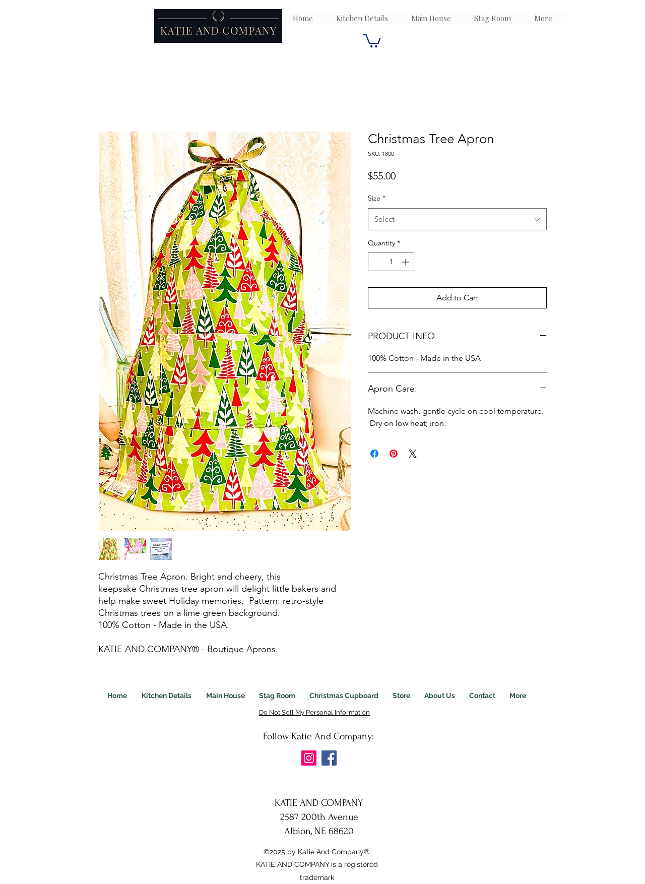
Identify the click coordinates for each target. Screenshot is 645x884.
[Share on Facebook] (374, 454)
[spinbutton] (391, 262)
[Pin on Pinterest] (394, 454)
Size (376, 198)
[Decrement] (375, 262)
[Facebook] (329, 758)
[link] (372, 40)
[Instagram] (308, 758)
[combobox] (457, 219)
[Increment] (406, 262)
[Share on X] (413, 454)
